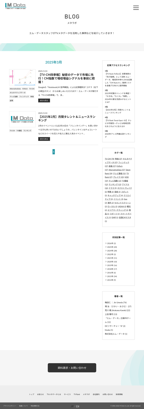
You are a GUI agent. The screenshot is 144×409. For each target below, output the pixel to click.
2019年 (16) (112, 265)
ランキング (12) (115, 184)
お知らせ (40, 394)
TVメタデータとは (54, 394)
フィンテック (24, 97)
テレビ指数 (14, 97)
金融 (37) (112, 166)
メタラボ (86, 394)
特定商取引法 (35, 406)
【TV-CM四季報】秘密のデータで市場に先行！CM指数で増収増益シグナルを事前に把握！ (66, 78)
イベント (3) (118, 199)
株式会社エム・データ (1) (116, 334)
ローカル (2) (112, 206)
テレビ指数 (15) (115, 181)
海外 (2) (111, 203)
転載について (23, 406)
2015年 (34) (112, 276)
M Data (15, 6)
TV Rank (77, 394)
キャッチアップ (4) (115, 195)
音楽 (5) (117, 192)
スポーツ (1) (115, 214)
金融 (11, 100)
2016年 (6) (111, 273)
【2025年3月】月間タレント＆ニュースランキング (117, 111)
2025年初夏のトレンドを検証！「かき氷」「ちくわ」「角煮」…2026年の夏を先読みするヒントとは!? (118, 97)
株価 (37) (118, 159)
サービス (67, 394)
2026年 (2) (111, 243)
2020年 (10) (112, 262)
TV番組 (19, 131)
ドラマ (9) (113, 188)
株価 (32, 97)
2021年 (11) (112, 258)
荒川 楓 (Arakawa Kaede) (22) (117, 310)
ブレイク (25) (118, 177)
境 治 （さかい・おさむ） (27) (118, 306)
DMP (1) (115, 217)
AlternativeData (15, 89)
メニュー (136, 7)
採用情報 (119, 394)
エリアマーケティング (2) (118, 210)
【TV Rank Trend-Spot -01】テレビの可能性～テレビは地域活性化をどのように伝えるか (118, 123)
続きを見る (44, 100)
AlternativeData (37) (117, 170)
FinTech (24, 89)
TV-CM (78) (109, 159)
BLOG (72, 16)
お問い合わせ (108, 394)
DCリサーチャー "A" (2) (115, 326)
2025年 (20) (112, 247)
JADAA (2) (122, 206)
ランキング (27, 131)
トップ (31, 394)
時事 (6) (111, 192)
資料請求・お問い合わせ (72, 367)
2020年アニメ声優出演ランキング (118, 135)
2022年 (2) (111, 254)
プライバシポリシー (9, 406)
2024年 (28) (112, 251)
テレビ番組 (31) (119, 173)
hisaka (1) (109, 330)
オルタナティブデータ (17, 93)
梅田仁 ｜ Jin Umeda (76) (116, 302)
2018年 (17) (112, 269)
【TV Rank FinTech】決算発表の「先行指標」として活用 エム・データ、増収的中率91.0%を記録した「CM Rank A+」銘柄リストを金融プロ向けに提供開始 (118, 80)
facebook (2, 394)
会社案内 (96, 394)
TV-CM (31, 89)
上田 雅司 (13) (111, 314)
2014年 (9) (111, 280)
